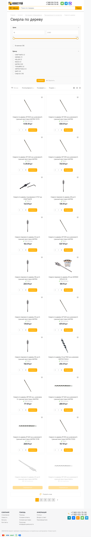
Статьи (39, 515)
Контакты (5, 522)
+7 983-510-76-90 (52, 4)
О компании (5, 515)
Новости (4, 517)
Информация (41, 512)
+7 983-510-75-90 (52, 2)
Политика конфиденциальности (26, 523)
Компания (5, 512)
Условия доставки (25, 520)
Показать (41, 80)
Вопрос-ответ (41, 517)
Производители (42, 520)
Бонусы (4, 520)
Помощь (22, 512)
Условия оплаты (24, 517)
